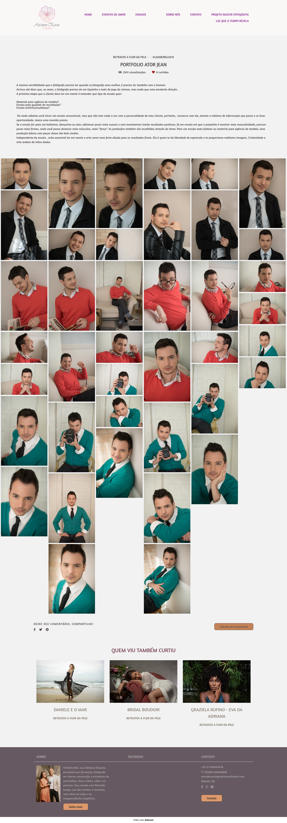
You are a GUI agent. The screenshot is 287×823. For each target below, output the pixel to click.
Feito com (143, 820)
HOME (88, 14)
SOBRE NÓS (173, 14)
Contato (212, 798)
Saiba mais (75, 807)
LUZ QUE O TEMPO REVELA (232, 21)
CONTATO (196, 14)
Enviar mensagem (216, 771)
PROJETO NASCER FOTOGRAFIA (230, 14)
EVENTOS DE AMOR (114, 14)
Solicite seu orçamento (234, 626)
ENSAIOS (140, 14)
